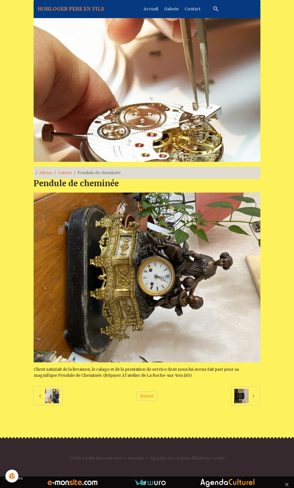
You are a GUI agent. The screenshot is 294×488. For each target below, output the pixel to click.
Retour (147, 396)
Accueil (151, 8)
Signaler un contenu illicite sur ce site (187, 458)
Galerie (171, 8)
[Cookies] (12, 476)
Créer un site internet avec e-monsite (107, 458)
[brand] (71, 9)
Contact (192, 8)
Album (45, 172)
